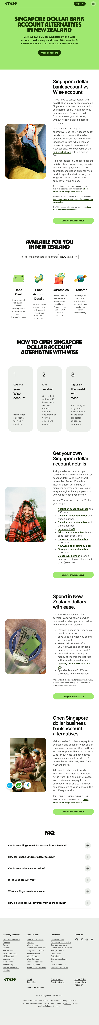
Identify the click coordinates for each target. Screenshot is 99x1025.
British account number (71, 532)
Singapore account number (73, 549)
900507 (67, 1003)
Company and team (11, 939)
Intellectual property (35, 987)
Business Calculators (59, 967)
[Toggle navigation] (92, 3)
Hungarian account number (73, 539)
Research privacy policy (61, 942)
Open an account (49, 52)
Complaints (31, 982)
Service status (9, 950)
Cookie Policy (80, 979)
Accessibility (8, 964)
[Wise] (11, 3)
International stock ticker (61, 948)
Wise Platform (33, 956)
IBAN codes (56, 953)
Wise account (32, 945)
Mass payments (33, 964)
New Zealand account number (74, 545)
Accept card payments (36, 967)
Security (6, 942)
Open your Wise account (73, 220)
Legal (29, 979)
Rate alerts (55, 956)
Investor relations (10, 953)
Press (5, 945)
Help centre (8, 962)
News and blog (57, 939)
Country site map (58, 982)
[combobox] (68, 257)
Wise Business (33, 959)
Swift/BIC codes (57, 950)
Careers (6, 948)
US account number (69, 555)
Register (80, 3)
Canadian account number (72, 515)
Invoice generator (58, 964)
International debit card (37, 948)
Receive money (33, 953)
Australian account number (73, 509)
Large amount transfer (36, 950)
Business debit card (35, 962)
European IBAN (66, 529)
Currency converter (59, 945)
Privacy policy (57, 979)
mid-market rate (62, 152)
